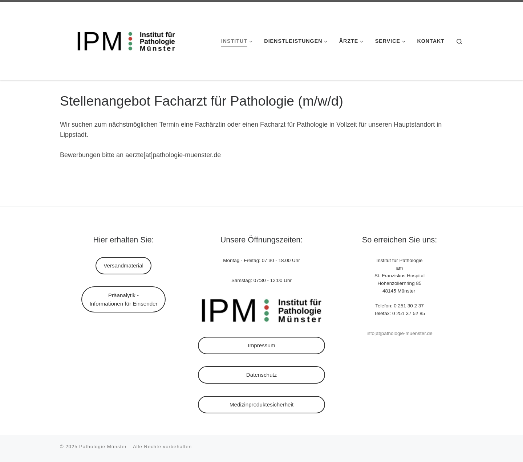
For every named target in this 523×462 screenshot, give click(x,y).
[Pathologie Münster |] (123, 39)
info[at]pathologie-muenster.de (399, 333)
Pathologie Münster (103, 446)
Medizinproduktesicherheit (261, 404)
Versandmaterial (123, 265)
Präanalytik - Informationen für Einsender (123, 299)
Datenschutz (261, 375)
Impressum (261, 345)
